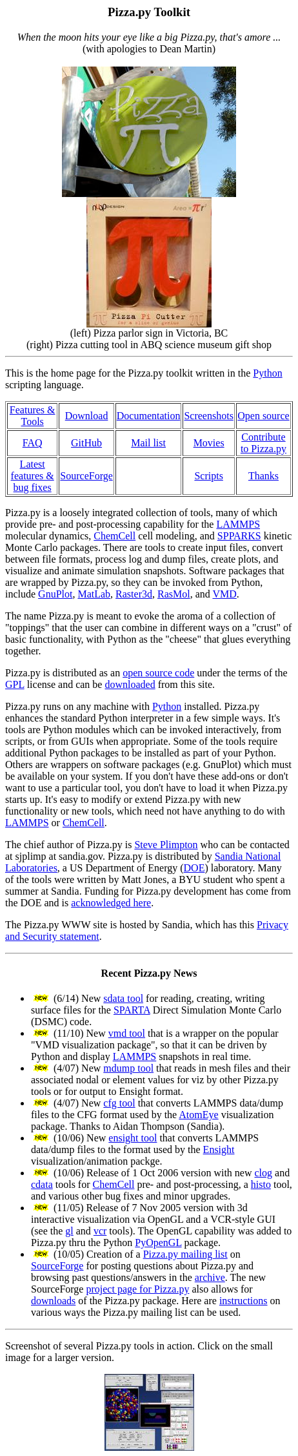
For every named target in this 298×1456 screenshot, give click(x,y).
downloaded (129, 684)
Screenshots (208, 415)
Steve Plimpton (165, 844)
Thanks (263, 475)
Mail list (148, 442)
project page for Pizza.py (137, 1289)
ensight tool (132, 1137)
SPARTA (132, 1009)
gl (69, 1230)
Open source (263, 415)
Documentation (149, 415)
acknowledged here (111, 902)
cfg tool (119, 1102)
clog (263, 1172)
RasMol (173, 593)
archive (210, 1277)
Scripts (208, 475)
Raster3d (133, 593)
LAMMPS (238, 524)
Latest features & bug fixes (32, 476)
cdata (42, 1184)
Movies (209, 442)
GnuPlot (55, 593)
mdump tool (128, 1068)
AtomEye (198, 1114)
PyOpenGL (158, 1242)
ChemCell (114, 535)
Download (86, 415)
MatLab (93, 593)
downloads (53, 1300)
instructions (243, 1300)
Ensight (219, 1149)
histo (261, 1184)
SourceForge (86, 475)
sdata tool (123, 998)
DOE (194, 867)
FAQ (33, 442)
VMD (224, 593)
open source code (158, 672)
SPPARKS (239, 535)
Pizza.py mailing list (185, 1254)
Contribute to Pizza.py (263, 443)
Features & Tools (32, 415)
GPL (15, 684)
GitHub (86, 442)
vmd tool (126, 1033)
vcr (100, 1230)
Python (267, 373)
